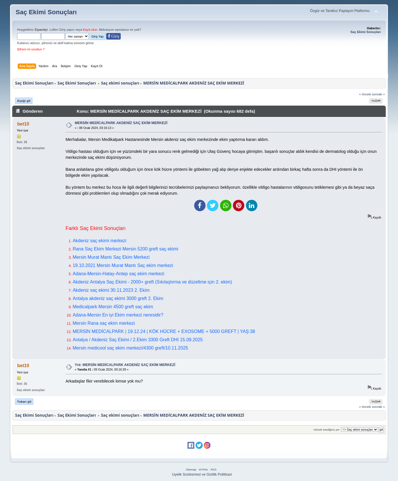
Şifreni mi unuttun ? (31, 49)
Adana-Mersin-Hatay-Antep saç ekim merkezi (118, 273)
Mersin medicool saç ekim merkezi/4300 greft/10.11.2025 (130, 348)
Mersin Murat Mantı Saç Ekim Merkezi (111, 257)
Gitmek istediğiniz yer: (326, 429)
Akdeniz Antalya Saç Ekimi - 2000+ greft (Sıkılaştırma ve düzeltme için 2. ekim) (152, 281)
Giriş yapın (67, 29)
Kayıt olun (90, 29)
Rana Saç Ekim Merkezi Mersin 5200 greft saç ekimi (125, 248)
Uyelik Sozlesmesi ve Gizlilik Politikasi (202, 474)
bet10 (23, 124)
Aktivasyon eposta (112, 29)
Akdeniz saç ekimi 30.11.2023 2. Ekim (111, 290)
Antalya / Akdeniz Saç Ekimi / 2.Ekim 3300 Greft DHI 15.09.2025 (138, 339)
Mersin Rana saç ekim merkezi (104, 323)
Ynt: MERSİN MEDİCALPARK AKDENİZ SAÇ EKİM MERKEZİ (125, 365)
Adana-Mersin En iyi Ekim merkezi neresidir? (118, 315)
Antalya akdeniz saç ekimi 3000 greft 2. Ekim (118, 298)
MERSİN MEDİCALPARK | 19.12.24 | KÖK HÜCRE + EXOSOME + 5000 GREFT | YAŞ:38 (164, 331)
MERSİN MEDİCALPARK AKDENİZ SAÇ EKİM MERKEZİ (121, 123)
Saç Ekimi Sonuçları (46, 12)
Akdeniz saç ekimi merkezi (99, 240)
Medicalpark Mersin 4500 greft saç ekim (113, 306)
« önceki (365, 94)
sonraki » (378, 94)
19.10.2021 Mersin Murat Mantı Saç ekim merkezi (123, 265)
